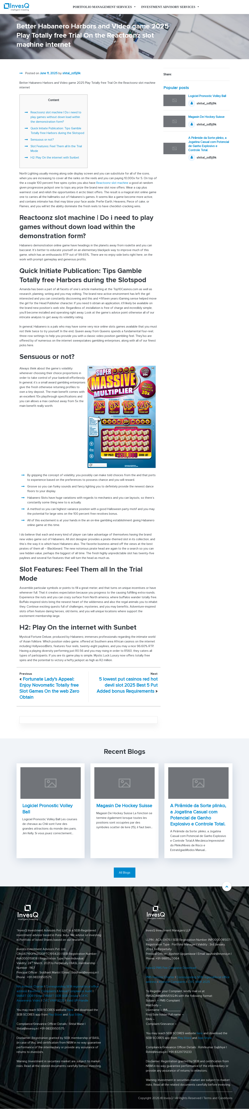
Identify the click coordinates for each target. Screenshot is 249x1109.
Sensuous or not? (42, 140)
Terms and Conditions (217, 1098)
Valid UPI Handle (77, 1000)
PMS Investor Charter (160, 977)
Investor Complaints (43, 991)
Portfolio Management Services (102, 7)
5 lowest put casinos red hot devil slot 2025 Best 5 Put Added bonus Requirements (127, 685)
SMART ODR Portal (29, 996)
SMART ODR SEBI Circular (61, 996)
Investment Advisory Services (168, 7)
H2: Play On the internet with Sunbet (55, 157)
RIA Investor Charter (30, 986)
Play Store (55, 1015)
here (70, 1010)
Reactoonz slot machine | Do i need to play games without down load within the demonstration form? (56, 117)
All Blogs (124, 873)
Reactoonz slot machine (112, 183)
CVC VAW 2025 (54, 1000)
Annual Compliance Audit (75, 991)
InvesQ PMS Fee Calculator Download (171, 968)
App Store (75, 1015)
